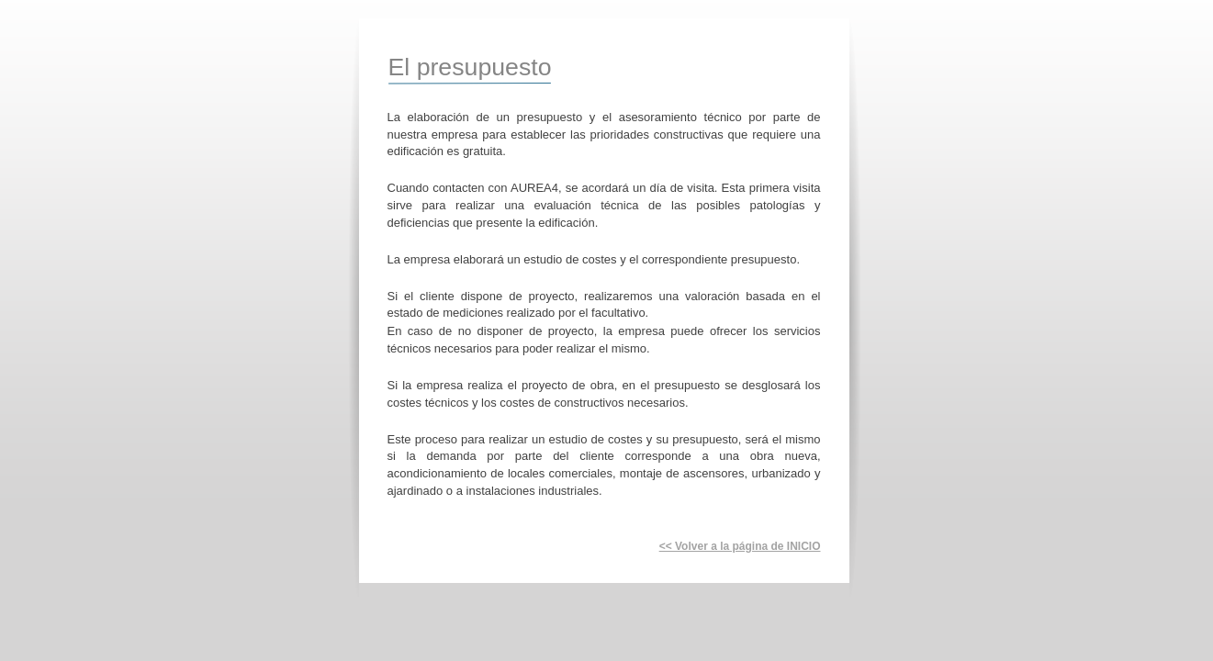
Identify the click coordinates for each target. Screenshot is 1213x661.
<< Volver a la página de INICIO (740, 546)
